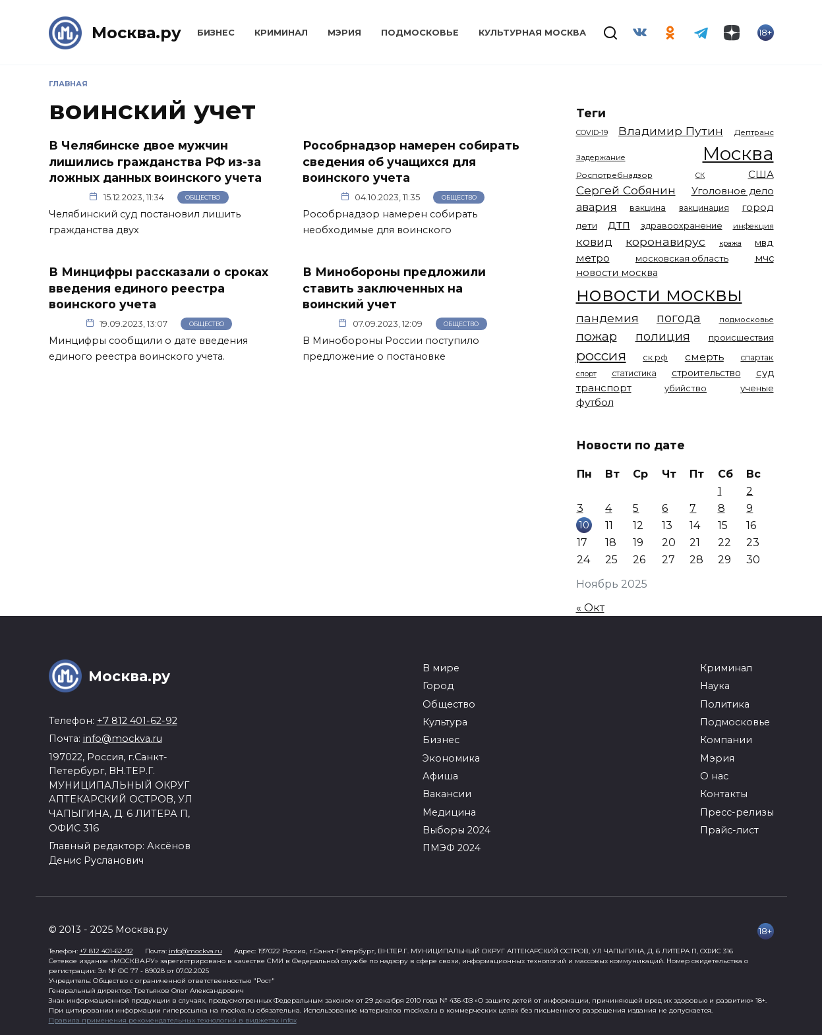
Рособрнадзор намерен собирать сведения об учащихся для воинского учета (411, 161)
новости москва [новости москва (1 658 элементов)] (617, 273)
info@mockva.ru (122, 738)
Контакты (724, 794)
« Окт (590, 607)
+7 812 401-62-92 (137, 721)
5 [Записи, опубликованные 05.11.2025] (636, 508)
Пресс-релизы (737, 812)
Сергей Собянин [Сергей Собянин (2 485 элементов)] (626, 190)
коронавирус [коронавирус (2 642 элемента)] (665, 241)
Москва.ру (136, 32)
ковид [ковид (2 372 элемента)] (594, 241)
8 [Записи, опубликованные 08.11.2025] (721, 508)
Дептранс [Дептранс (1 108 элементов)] (754, 132)
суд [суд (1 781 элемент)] (765, 373)
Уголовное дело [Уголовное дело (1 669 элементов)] (732, 191)
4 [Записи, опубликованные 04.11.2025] (608, 508)
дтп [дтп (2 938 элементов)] (619, 224)
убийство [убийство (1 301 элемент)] (685, 388)
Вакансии (447, 794)
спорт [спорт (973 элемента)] (586, 373)
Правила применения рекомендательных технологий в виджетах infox (173, 1020)
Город (438, 686)
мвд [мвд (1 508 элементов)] (764, 242)
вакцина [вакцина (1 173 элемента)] (648, 208)
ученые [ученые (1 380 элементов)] (757, 388)
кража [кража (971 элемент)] (730, 243)
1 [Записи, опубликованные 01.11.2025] (720, 491)
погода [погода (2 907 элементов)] (679, 317)
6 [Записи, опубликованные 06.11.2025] (665, 508)
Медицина (449, 812)
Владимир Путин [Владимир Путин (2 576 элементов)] (670, 131)
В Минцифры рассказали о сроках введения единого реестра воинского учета (158, 288)
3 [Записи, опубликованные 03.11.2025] (580, 508)
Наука (715, 686)
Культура (445, 722)
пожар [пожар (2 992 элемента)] (596, 336)
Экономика (451, 758)
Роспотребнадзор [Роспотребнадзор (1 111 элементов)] (614, 175)
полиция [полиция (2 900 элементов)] (662, 336)
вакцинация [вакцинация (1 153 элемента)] (704, 208)
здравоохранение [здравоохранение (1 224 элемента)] (681, 226)
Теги (591, 113)
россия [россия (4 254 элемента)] (601, 355)
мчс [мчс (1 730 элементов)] (764, 258)
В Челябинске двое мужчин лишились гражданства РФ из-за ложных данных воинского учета (155, 161)
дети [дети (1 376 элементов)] (586, 225)
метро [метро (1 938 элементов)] (593, 258)
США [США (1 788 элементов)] (761, 175)
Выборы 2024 (456, 830)
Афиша (440, 776)
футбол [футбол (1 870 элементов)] (595, 402)
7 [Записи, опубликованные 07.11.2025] (693, 508)
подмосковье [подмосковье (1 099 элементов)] (746, 319)
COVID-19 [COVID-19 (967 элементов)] (592, 132)
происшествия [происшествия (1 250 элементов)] (741, 338)
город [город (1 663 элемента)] (757, 207)
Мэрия (344, 33)
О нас (714, 776)
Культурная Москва (532, 33)
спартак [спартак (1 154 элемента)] (756, 357)
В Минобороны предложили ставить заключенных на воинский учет (394, 288)
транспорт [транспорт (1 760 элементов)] (603, 388)
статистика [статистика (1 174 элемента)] (634, 373)
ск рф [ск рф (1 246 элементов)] (655, 357)
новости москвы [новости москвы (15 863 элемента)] (659, 294)
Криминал (281, 33)
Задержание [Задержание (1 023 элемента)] (601, 157)
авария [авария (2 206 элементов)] (596, 206)
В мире (441, 668)
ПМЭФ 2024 (452, 848)
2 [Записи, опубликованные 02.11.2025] (749, 491)
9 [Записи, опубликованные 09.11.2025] (749, 508)
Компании (726, 740)
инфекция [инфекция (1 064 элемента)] (753, 226)
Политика (724, 704)
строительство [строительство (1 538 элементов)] (706, 373)
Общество (202, 197)
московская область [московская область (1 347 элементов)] (681, 258)
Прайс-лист (729, 830)
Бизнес (216, 33)
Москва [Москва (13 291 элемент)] (738, 153)
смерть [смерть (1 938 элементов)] (704, 356)
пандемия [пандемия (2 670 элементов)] (607, 318)
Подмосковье (420, 33)
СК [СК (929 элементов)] (700, 175)
